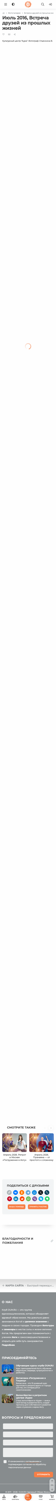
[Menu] (5, 4)
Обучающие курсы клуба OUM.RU (35, 1365)
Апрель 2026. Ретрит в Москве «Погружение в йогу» (14, 1157)
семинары (10, 1329)
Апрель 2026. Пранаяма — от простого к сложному (41, 1157)
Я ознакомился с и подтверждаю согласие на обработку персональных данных (27, 1464)
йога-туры (48, 1325)
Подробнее (8, 1345)
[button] (46, 1129)
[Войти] (50, 4)
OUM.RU (23, 1492)
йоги (14, 1337)
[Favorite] (3, 34)
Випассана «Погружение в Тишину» (31, 1379)
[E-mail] (9, 34)
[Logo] (28, 4)
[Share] (15, 34)
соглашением (32, 1461)
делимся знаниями (36, 1321)
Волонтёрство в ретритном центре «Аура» (31, 1396)
